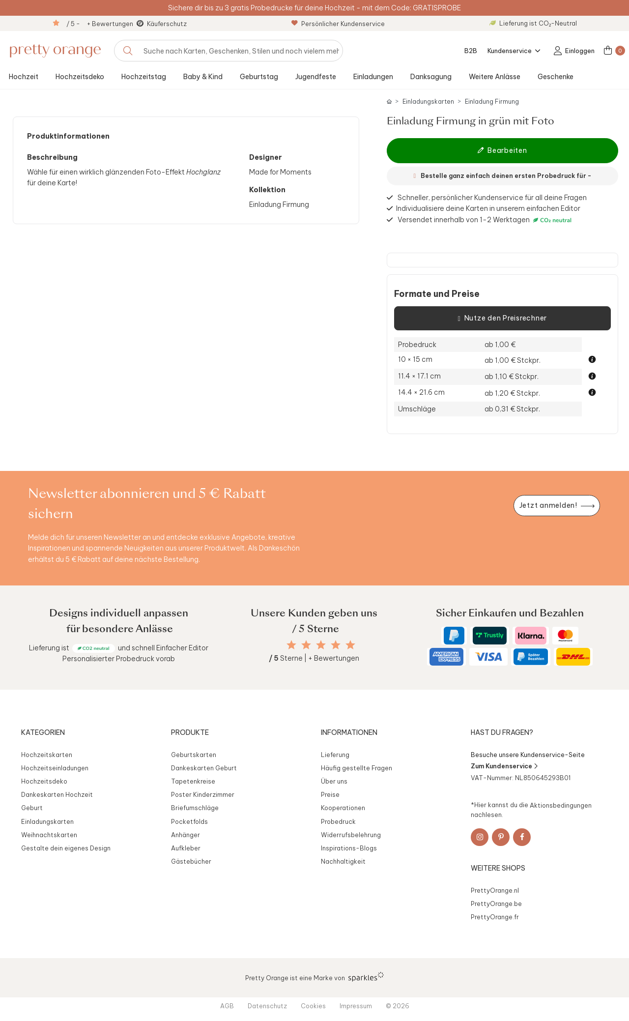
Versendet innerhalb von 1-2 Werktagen (486, 220)
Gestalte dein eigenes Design (66, 848)
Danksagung (431, 76)
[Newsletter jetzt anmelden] (557, 505)
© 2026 (397, 1006)
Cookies (313, 1006)
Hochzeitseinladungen (54, 768)
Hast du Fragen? (502, 732)
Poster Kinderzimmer (202, 794)
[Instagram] (479, 837)
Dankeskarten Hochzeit (57, 794)
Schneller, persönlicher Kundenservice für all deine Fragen (492, 197)
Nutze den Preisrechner (502, 318)
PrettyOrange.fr (495, 917)
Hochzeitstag (143, 76)
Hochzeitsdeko (80, 76)
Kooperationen (343, 808)
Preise (330, 794)
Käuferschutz (167, 24)
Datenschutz (267, 1006)
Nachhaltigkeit (343, 861)
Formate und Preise (437, 294)
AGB (227, 1006)
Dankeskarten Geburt (204, 768)
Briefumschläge (195, 808)
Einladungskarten (428, 101)
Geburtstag (259, 76)
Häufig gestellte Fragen (356, 768)
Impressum (356, 1006)
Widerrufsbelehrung (351, 835)
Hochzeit (23, 76)
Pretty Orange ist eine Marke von (314, 977)
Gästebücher (191, 861)
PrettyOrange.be (496, 903)
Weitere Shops (498, 868)
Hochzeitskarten (46, 754)
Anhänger (185, 835)
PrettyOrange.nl (495, 890)
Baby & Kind (203, 76)
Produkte (190, 732)
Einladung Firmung (492, 101)
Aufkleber (185, 848)
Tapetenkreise (193, 781)
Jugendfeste (315, 76)
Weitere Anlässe (494, 76)
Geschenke (555, 76)
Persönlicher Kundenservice (338, 24)
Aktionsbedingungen (561, 805)
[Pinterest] (501, 837)
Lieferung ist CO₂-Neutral (533, 23)
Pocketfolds (189, 821)
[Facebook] (522, 837)
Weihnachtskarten (49, 835)
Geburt (32, 808)
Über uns (334, 781)
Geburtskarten (193, 754)
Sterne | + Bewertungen (314, 658)
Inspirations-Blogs (349, 848)
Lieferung (335, 754)
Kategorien (43, 732)
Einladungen (373, 76)
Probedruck (338, 821)
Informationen (349, 732)
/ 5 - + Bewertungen (99, 24)
